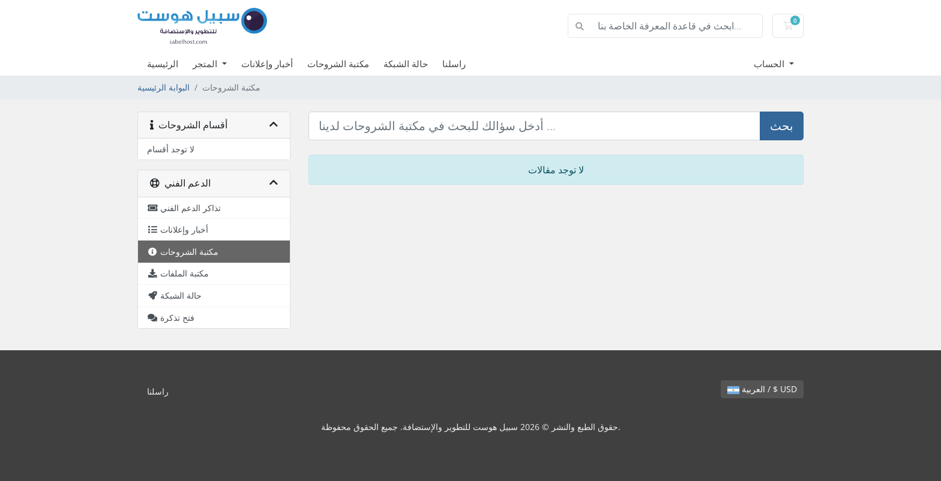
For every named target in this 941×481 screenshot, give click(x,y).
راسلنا (454, 64)
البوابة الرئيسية (163, 87)
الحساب (770, 64)
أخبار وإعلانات (267, 64)
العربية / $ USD (762, 389)
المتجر (206, 64)
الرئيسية (162, 64)
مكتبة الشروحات (338, 64)
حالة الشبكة (405, 64)
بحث (781, 126)
